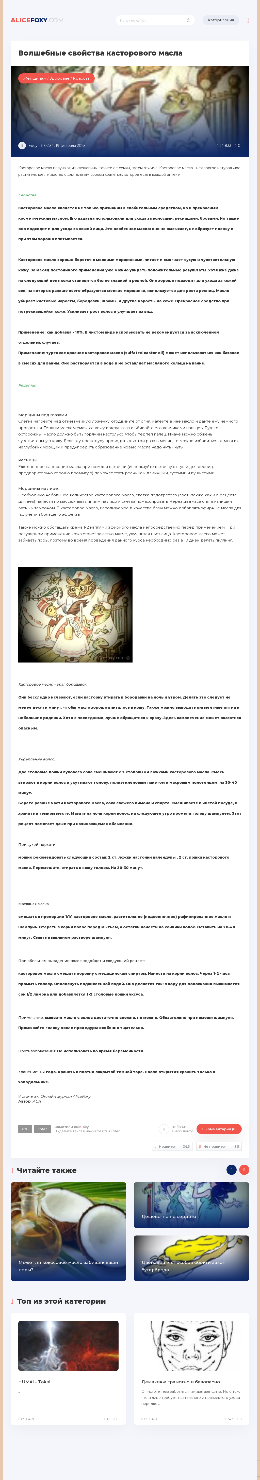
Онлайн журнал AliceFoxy (65, 1096)
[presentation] (231, 1169)
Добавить (176, 1129)
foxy (37, 20)
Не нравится (219, 1146)
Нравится (172, 1146)
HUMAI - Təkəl (34, 1381)
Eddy (33, 145)
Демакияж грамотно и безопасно (180, 1381)
